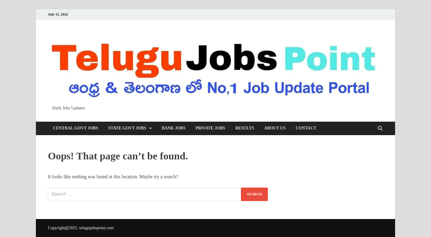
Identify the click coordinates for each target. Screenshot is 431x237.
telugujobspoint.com (96, 228)
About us (275, 128)
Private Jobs (210, 128)
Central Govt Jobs (75, 128)
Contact (306, 128)
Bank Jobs (174, 128)
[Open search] (380, 129)
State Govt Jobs (127, 128)
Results (244, 128)
